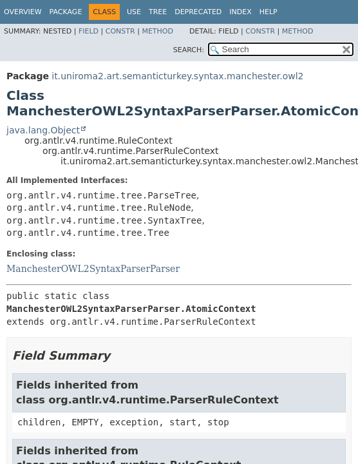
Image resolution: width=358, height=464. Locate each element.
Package (66, 12)
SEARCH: (188, 50)
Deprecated (197, 12)
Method (157, 31)
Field (89, 31)
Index (240, 12)
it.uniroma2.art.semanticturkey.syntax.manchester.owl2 (177, 76)
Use (134, 12)
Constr (120, 31)
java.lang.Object (43, 130)
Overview (23, 12)
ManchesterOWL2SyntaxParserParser (93, 269)
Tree (158, 12)
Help (268, 12)
